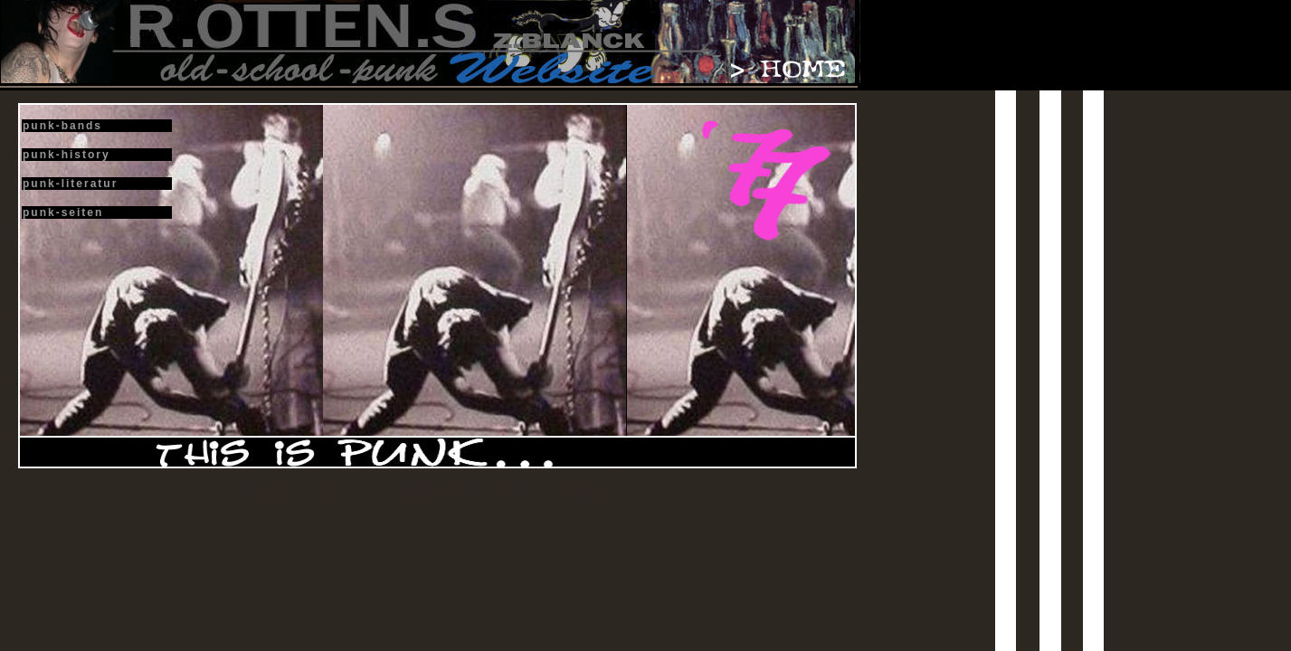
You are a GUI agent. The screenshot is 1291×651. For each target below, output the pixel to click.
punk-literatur (70, 183)
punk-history (66, 154)
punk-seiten (63, 212)
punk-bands (62, 125)
